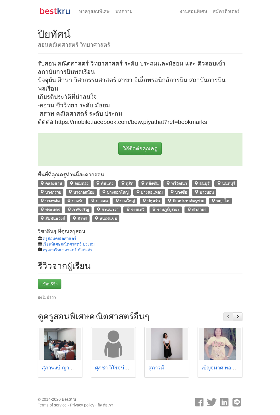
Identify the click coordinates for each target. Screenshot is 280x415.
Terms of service (52, 405)
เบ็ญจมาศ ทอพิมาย (223, 368)
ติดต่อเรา (105, 405)
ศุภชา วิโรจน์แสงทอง (118, 368)
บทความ (124, 11)
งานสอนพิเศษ (193, 11)
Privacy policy (82, 405)
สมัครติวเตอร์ (226, 11)
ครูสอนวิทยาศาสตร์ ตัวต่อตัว (67, 250)
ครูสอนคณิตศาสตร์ (59, 238)
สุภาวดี (156, 368)
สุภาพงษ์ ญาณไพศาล (65, 368)
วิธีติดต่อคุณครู (140, 148)
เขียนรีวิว (50, 284)
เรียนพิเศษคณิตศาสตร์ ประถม (69, 244)
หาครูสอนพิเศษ (94, 11)
